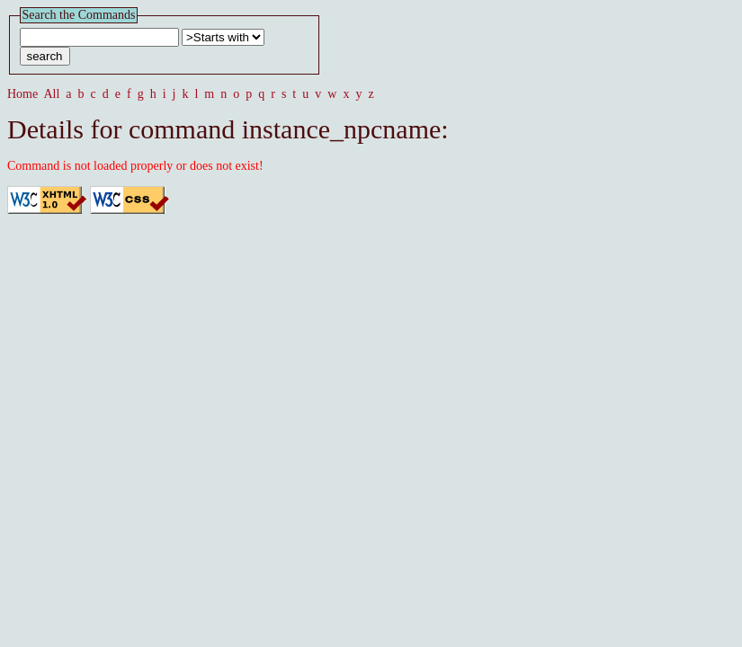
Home (22, 94)
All (51, 94)
